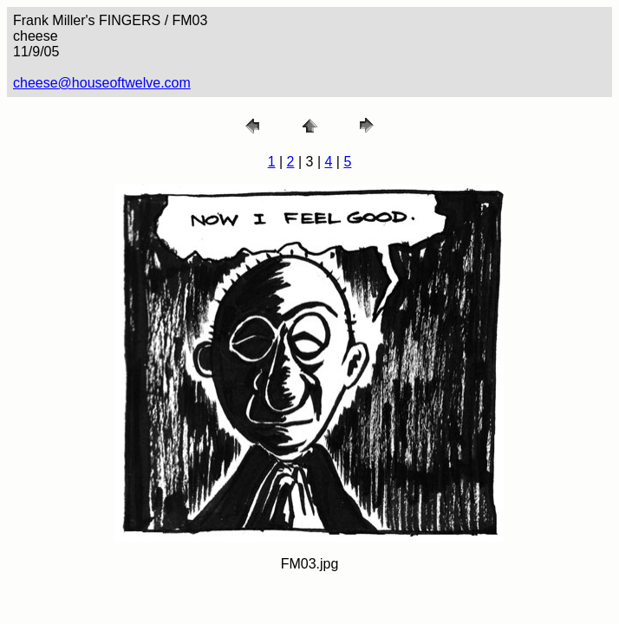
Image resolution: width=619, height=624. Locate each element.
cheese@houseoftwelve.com (102, 82)
